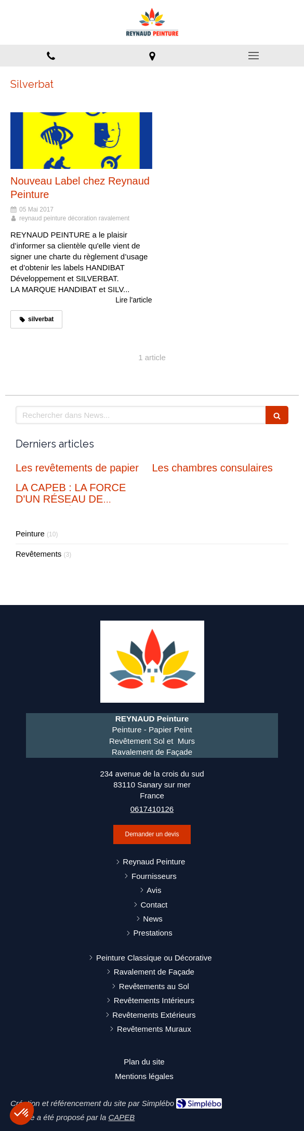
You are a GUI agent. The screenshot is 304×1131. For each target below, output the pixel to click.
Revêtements (38, 553)
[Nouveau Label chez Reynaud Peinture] (81, 140)
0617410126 (152, 809)
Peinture (30, 533)
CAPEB (121, 1117)
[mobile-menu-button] (253, 55)
